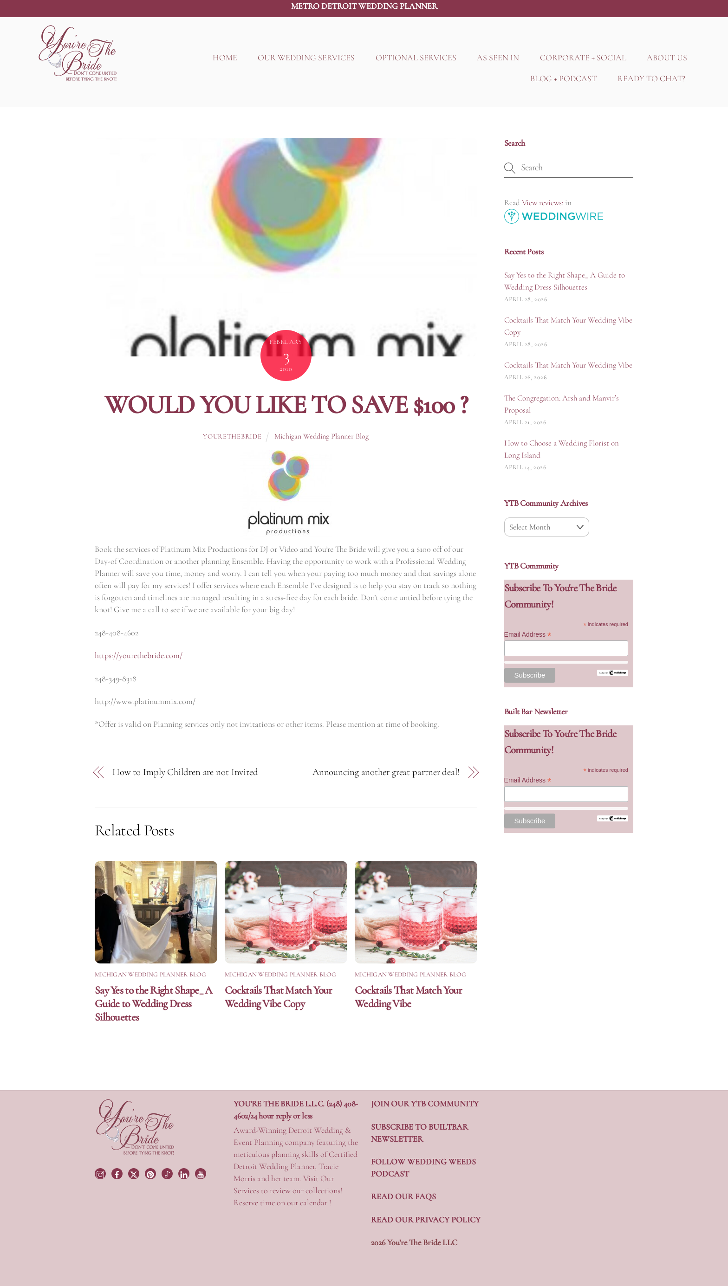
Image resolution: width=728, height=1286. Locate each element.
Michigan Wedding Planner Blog (321, 436)
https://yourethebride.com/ (138, 655)
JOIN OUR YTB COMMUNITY (425, 1104)
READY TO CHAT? (651, 78)
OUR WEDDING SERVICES (306, 57)
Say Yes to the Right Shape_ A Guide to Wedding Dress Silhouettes (154, 1003)
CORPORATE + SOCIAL (583, 57)
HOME (225, 57)
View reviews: (542, 202)
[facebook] (117, 1173)
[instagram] (101, 1173)
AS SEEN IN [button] (498, 57)
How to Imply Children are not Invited (185, 772)
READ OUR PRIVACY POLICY (426, 1220)
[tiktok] (168, 1173)
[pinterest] (151, 1173)
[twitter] (134, 1173)
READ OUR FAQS (403, 1196)
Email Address (528, 634)
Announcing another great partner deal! (386, 772)
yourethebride (232, 436)
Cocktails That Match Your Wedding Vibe (408, 996)
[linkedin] (184, 1173)
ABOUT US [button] (667, 57)
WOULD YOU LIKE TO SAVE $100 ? (286, 404)
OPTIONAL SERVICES (416, 57)
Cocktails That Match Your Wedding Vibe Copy (278, 996)
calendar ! (315, 1202)
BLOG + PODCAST (563, 78)
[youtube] (201, 1173)
